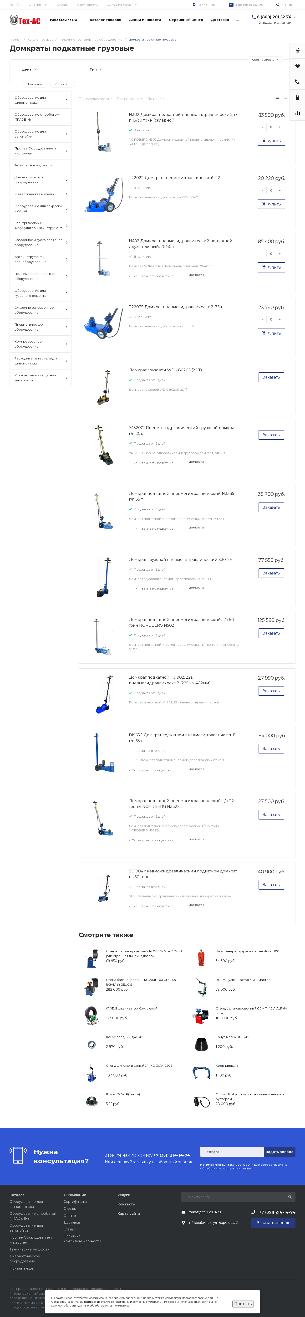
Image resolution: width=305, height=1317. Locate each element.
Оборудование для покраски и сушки (41, 208)
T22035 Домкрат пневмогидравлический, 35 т (175, 307)
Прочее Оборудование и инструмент (41, 150)
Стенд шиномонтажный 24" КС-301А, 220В (139, 1065)
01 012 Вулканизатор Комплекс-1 (131, 1008)
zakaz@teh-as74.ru (249, 4)
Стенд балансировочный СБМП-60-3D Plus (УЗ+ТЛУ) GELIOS (141, 982)
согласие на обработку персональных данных (243, 1166)
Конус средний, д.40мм (124, 1037)
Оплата (62, 4)
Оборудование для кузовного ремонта (41, 293)
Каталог (17, 1195)
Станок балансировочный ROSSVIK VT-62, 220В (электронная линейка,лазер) (144, 953)
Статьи (69, 1229)
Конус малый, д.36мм (232, 1037)
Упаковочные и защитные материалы (41, 377)
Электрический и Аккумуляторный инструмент (41, 225)
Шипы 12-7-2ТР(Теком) (123, 1094)
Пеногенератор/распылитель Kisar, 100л (248, 951)
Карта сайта (128, 1213)
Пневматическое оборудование (41, 327)
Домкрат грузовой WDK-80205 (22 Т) (165, 370)
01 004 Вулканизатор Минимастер (243, 980)
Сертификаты (87, 4)
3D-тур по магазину (122, 4)
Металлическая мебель (41, 194)
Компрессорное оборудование (41, 343)
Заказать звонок (275, 22)
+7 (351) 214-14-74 (277, 1212)
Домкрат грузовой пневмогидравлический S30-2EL (181, 559)
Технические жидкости (33, 165)
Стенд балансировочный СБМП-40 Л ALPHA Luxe (251, 1010)
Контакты (126, 1204)
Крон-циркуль (227, 1065)
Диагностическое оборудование (41, 179)
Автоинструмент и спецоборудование (41, 259)
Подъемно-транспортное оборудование (41, 276)
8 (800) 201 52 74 (274, 17)
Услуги (123, 1195)
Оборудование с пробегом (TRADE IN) (37, 117)
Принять (243, 1304)
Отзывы (70, 1208)
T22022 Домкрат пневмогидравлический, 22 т (176, 177)
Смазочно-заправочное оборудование (41, 310)
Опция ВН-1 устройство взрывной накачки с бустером (251, 1096)
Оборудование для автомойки (41, 133)
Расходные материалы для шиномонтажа (41, 360)
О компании (38, 4)
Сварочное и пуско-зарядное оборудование (41, 242)
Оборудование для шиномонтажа (41, 100)
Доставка (72, 1222)
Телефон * (213, 1152)
